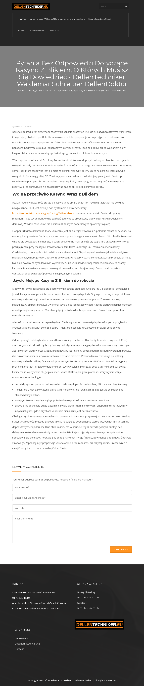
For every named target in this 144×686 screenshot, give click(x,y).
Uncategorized (35, 90)
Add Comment (120, 549)
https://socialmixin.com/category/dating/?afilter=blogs (43, 213)
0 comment (28, 126)
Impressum (21, 638)
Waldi (17, 126)
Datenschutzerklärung (27, 643)
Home (21, 31)
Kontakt (54, 31)
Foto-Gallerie (37, 31)
